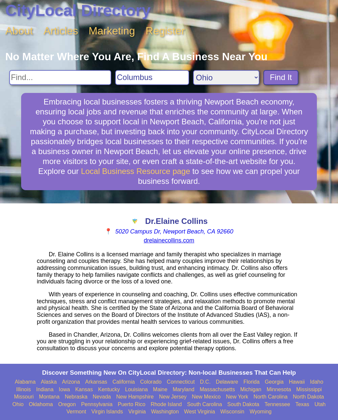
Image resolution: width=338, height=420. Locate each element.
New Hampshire (135, 396)
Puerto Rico (132, 404)
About (19, 31)
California (124, 382)
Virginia (137, 411)
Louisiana (136, 389)
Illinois (23, 389)
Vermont (76, 411)
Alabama (25, 382)
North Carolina (270, 396)
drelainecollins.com (169, 240)
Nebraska (76, 396)
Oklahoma (41, 404)
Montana (49, 396)
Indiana (45, 389)
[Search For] (60, 77)
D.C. (205, 382)
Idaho (316, 382)
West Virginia (199, 411)
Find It (281, 77)
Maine (160, 389)
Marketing (112, 31)
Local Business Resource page (135, 171)
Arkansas (96, 382)
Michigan (250, 389)
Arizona (71, 382)
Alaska (49, 382)
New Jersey (173, 396)
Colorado (150, 382)
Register (165, 31)
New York (237, 396)
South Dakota (243, 404)
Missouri (24, 396)
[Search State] (226, 77)
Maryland (183, 389)
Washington (165, 411)
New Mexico (206, 396)
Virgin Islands (107, 411)
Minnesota (279, 389)
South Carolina (204, 404)
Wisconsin (232, 411)
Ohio (18, 404)
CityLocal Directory (78, 10)
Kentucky (109, 389)
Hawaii (297, 382)
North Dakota (308, 396)
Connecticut (181, 382)
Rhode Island (166, 404)
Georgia (274, 382)
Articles (61, 31)
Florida (251, 382)
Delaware (227, 382)
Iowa (64, 389)
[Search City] (152, 77)
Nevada (102, 396)
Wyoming (261, 411)
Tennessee (277, 404)
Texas (302, 404)
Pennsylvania (97, 404)
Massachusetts (217, 389)
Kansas (84, 389)
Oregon (67, 404)
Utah (320, 404)
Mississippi (309, 389)
